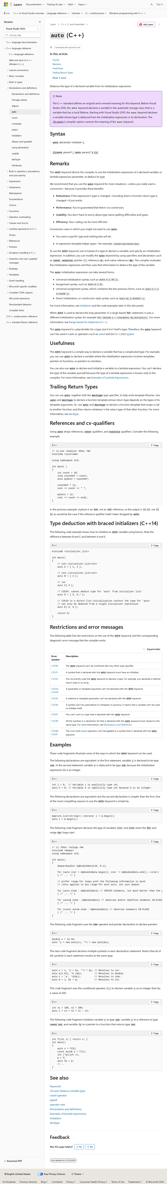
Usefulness (58, 68)
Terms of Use (117, 1181)
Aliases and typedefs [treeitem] (22, 141)
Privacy (70, 1181)
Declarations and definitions (66, 1109)
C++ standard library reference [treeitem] (22, 322)
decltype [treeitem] (16, 159)
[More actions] (159, 24)
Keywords (55, 1086)
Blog (43, 1181)
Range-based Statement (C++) (88, 322)
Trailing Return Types (63, 72)
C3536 (54, 704)
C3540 (54, 730)
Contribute (57, 1181)
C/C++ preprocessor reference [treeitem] (22, 316)
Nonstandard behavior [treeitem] (20, 304)
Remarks (57, 64)
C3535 (54, 698)
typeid (84, 730)
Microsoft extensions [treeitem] (19, 298)
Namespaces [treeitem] (15, 193)
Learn (53, 24)
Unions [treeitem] (12, 205)
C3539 (54, 692)
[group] (106, 881)
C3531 (54, 672)
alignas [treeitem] (15, 105)
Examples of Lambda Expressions (109, 377)
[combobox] (22, 28)
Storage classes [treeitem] (19, 99)
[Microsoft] (6, 4)
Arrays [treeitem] (12, 234)
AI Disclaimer (9, 1181)
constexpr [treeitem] (17, 123)
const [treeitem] (14, 117)
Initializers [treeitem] (17, 135)
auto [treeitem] (14, 111)
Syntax (56, 59)
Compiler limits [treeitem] (16, 310)
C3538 (54, 720)
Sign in (159, 4)
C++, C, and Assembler (72, 24)
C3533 (54, 688)
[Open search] (151, 4)
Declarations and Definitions (118, 724)
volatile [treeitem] (15, 153)
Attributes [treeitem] (17, 165)
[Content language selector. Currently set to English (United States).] (17, 1174)
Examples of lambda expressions (68, 1113)
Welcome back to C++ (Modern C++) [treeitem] (20, 62)
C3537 (54, 714)
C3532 (54, 678)
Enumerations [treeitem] (16, 199)
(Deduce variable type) (67, 1090)
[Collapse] (40, 22)
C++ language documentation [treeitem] (22, 42)
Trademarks (134, 1181)
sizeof (73, 730)
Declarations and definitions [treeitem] (25, 93)
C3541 (54, 734)
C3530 (54, 665)
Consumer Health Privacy (92, 1181)
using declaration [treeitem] (20, 147)
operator (58, 1095)
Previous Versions (28, 1181)
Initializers (85, 305)
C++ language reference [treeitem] (21, 54)
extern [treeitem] (15, 129)
